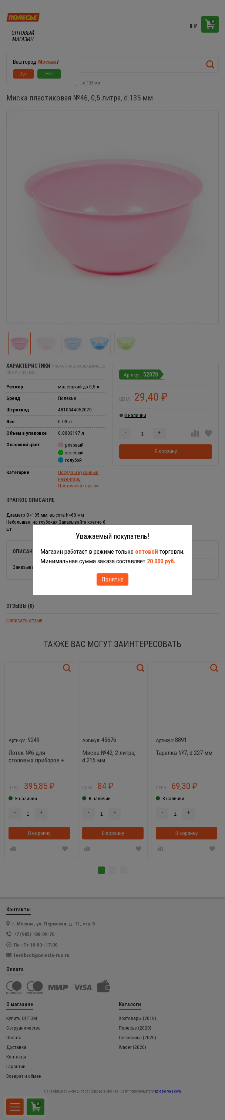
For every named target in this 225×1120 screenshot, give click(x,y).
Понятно (112, 579)
